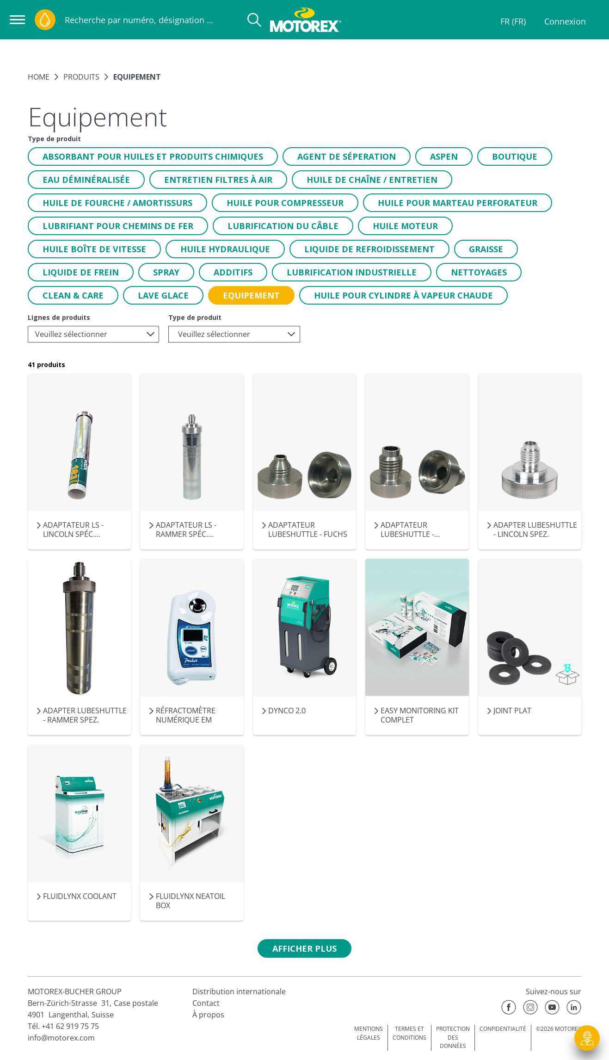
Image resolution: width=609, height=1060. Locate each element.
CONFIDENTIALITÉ (503, 1029)
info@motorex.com (61, 1038)
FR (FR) (513, 21)
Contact (206, 1003)
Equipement (137, 77)
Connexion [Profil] (565, 21)
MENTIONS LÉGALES (368, 1033)
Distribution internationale (239, 991)
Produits (81, 77)
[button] (153, 156)
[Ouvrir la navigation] (17, 19)
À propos (208, 1015)
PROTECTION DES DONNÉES (453, 1037)
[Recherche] (254, 20)
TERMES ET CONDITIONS (409, 1033)
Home (38, 77)
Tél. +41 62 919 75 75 (63, 1026)
